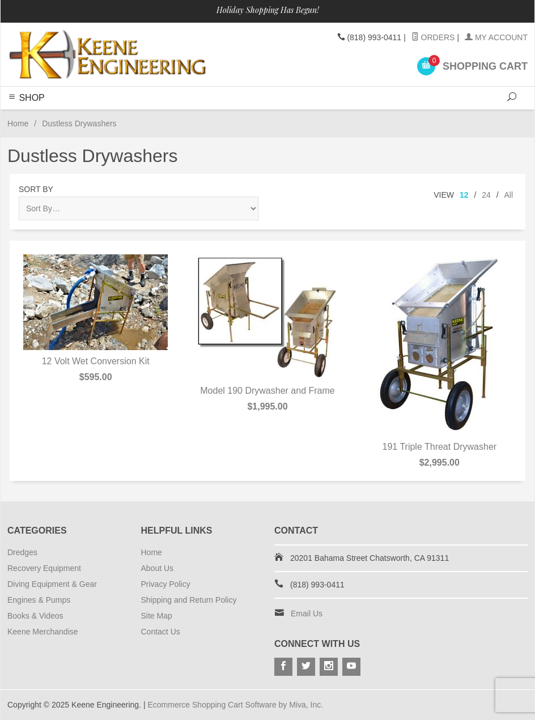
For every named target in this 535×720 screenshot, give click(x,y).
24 (486, 194)
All (508, 194)
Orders (433, 37)
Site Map (156, 615)
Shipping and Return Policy (189, 599)
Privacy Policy (165, 584)
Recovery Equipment (44, 568)
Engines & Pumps (38, 599)
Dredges (22, 552)
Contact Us (160, 631)
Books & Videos (35, 615)
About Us (157, 568)
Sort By (36, 189)
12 (464, 194)
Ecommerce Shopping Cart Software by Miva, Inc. (235, 704)
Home (17, 123)
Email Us (306, 613)
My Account (496, 37)
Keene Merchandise (42, 631)
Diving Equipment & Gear (52, 584)
